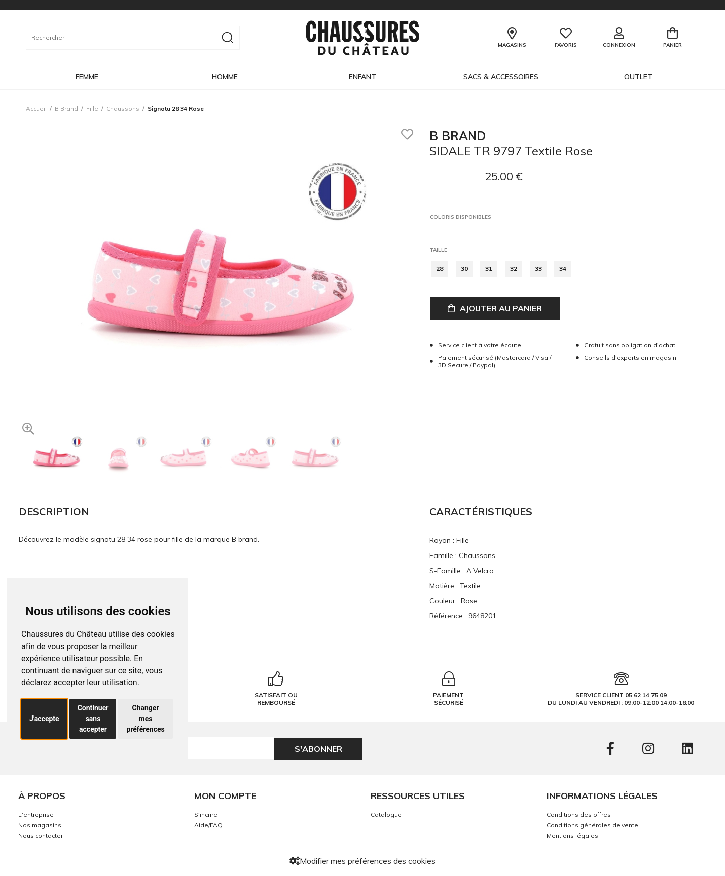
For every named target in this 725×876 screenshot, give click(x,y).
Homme (225, 77)
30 (464, 268)
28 (439, 268)
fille (92, 108)
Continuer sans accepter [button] (93, 718)
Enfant (362, 77)
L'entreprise (36, 814)
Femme (87, 77)
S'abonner (318, 749)
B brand (66, 108)
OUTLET (638, 77)
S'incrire (206, 814)
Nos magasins (39, 825)
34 (562, 268)
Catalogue (386, 814)
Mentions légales (572, 835)
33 (538, 268)
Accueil (36, 108)
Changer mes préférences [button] (145, 718)
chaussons (122, 108)
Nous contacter (40, 835)
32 (513, 268)
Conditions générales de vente (592, 825)
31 (488, 268)
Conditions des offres (579, 814)
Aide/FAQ (208, 825)
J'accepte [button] (44, 718)
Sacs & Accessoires (500, 77)
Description (54, 511)
